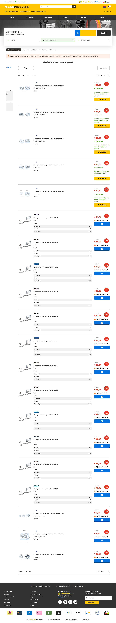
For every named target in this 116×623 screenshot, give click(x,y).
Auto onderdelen (11, 11)
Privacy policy (34, 599)
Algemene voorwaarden (37, 597)
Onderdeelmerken (37, 11)
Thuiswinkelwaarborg (54, 619)
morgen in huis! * (42, 586)
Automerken (24, 11)
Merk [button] (9, 91)
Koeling (66, 17)
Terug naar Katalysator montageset (16, 67)
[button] (9, 82)
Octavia (8, 76)
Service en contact (36, 594)
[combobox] (25, 40)
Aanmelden (91, 602)
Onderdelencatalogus (13, 50)
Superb (8, 79)
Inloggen (106, 11)
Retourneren (7, 602)
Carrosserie (48, 17)
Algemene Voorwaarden (70, 619)
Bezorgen (6, 599)
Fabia (7, 72)
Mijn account (7, 605)
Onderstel (30, 17)
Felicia (8, 74)
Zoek (104, 32)
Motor (12, 17)
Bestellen (6, 594)
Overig (102, 17)
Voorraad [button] (10, 105)
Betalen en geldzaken (9, 597)
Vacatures (33, 605)
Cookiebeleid (34, 602)
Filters (41, 68)
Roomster (9, 77)
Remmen (84, 17)
